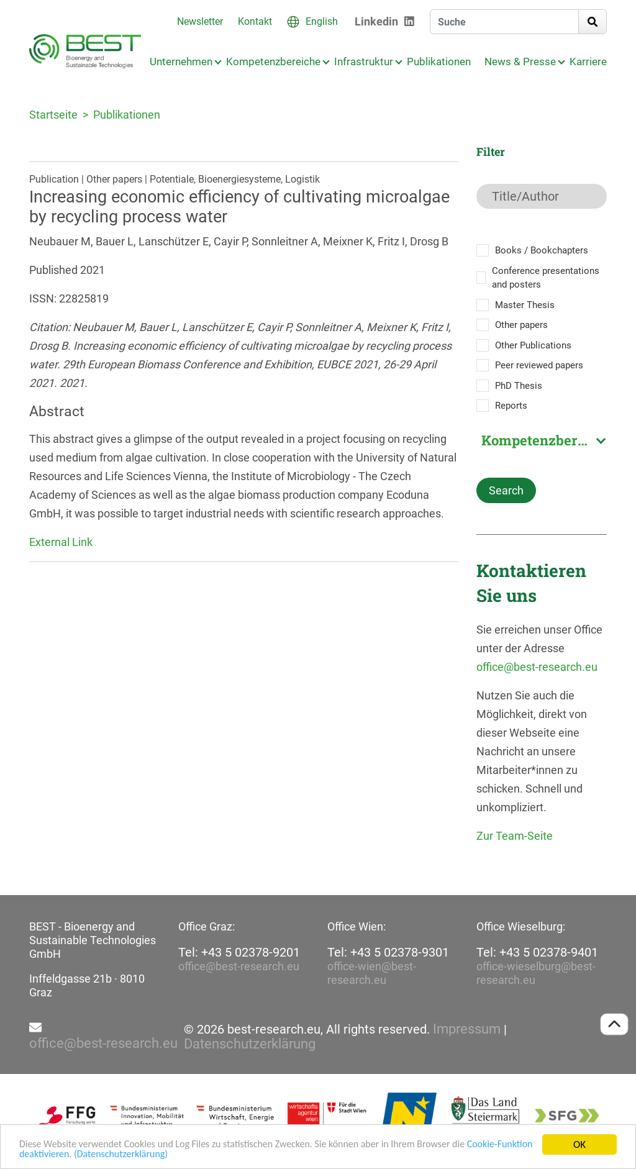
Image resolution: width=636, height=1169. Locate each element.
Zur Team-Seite (514, 835)
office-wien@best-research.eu (371, 973)
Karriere (588, 61)
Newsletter (200, 21)
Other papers (521, 324)
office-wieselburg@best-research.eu (536, 973)
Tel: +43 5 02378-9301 (388, 952)
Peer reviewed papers (539, 365)
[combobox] (541, 440)
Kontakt (255, 21)
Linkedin (376, 21)
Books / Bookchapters (541, 250)
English (322, 21)
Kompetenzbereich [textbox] (543, 440)
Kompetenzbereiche (273, 61)
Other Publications (533, 345)
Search (506, 490)
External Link (61, 541)
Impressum (467, 1029)
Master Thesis (525, 305)
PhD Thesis (518, 385)
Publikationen (439, 61)
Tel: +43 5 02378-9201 (239, 952)
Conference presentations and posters (545, 278)
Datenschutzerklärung (250, 1044)
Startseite (53, 114)
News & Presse (520, 61)
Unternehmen (181, 61)
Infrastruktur (363, 61)
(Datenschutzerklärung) (167, 1155)
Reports (511, 405)
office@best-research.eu (536, 666)
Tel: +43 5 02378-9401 (537, 952)
